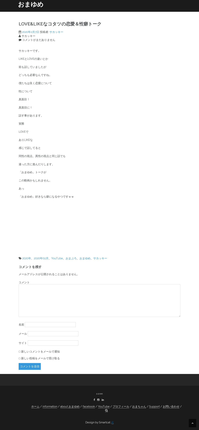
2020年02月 (41, 258)
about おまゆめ (78, 13)
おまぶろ (71, 258)
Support (153, 13)
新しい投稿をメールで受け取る (40, 358)
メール (23, 333)
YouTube (107, 13)
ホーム (49, 13)
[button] (177, 13)
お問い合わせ (166, 13)
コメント (24, 282)
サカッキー (56, 32)
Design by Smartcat (99, 422)
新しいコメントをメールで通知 (40, 351)
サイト (23, 343)
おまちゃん (140, 13)
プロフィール (122, 13)
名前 (21, 324)
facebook (95, 13)
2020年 (26, 258)
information (61, 13)
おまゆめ (30, 4)
